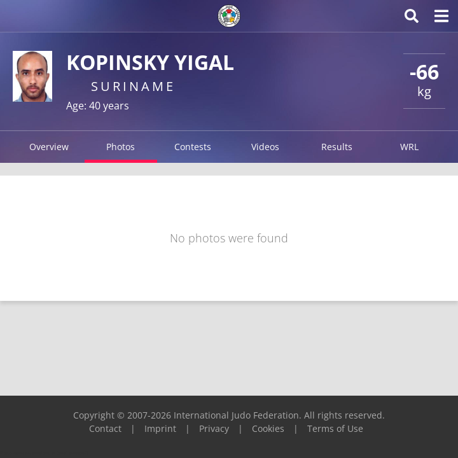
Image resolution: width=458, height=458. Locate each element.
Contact (105, 428)
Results (336, 147)
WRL (409, 147)
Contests (192, 147)
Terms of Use (335, 428)
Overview (49, 147)
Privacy (214, 428)
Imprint (160, 428)
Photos (120, 147)
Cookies (268, 428)
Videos (265, 147)
